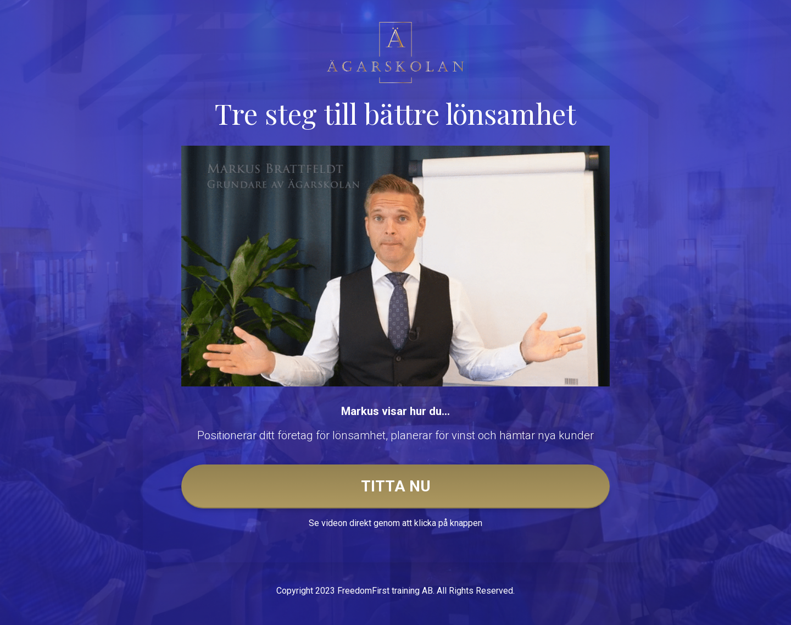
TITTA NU (396, 486)
